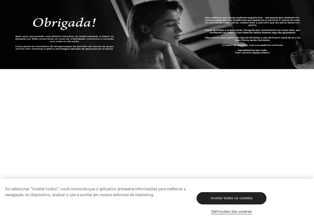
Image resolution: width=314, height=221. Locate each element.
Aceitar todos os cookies (231, 198)
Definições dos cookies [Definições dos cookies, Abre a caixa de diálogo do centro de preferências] (231, 211)
